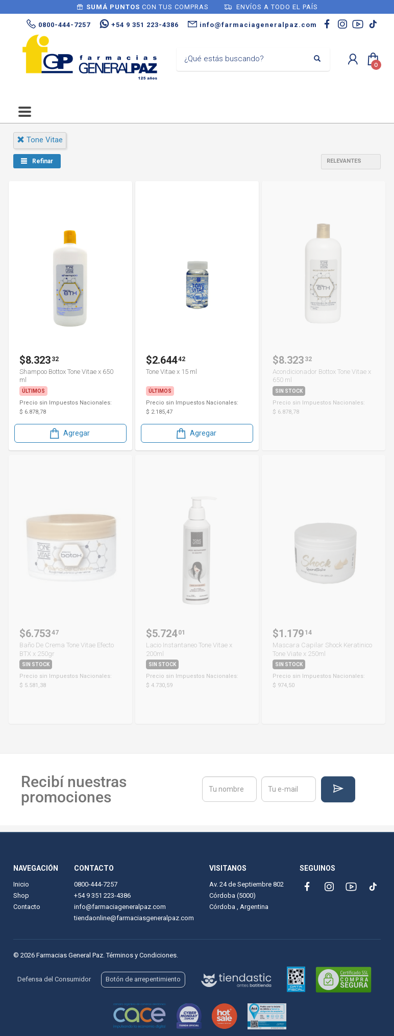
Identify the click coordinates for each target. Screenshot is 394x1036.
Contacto (26, 907)
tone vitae (40, 139)
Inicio (21, 884)
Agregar (69, 432)
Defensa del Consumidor (54, 979)
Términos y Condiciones (141, 955)
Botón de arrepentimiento (143, 979)
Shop (21, 895)
